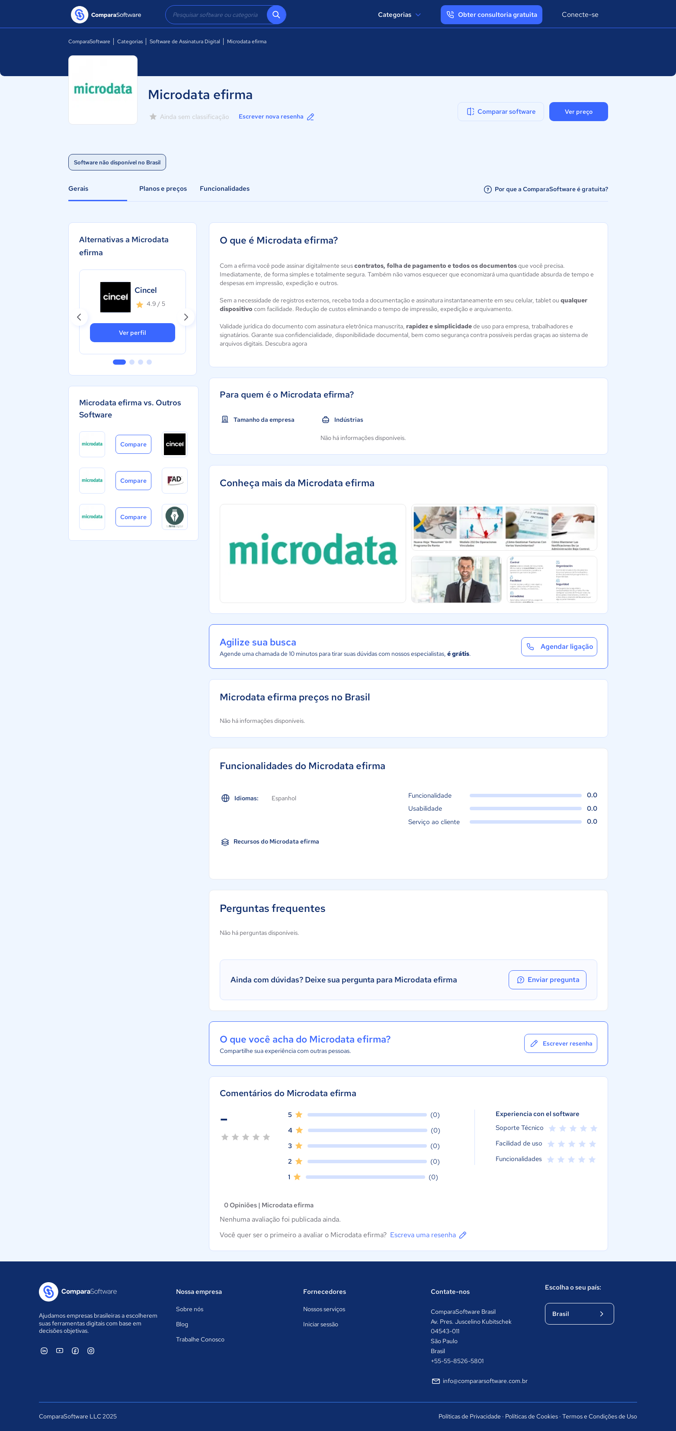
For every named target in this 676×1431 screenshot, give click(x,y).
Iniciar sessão (320, 1324)
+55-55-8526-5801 (457, 1361)
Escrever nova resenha (277, 117)
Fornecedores (324, 1291)
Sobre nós (189, 1309)
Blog (182, 1324)
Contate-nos (450, 1291)
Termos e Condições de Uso (599, 1416)
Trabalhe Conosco (200, 1339)
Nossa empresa (199, 1291)
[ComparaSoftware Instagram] (91, 1350)
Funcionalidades (225, 188)
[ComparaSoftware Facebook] (75, 1350)
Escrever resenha (561, 1043)
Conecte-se (580, 14)
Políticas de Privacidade (470, 1416)
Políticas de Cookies (531, 1416)
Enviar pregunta (548, 980)
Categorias (400, 15)
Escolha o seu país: (573, 1287)
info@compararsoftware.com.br (479, 1381)
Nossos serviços (324, 1309)
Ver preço (579, 112)
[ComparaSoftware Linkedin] (44, 1350)
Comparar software (500, 111)
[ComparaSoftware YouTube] (59, 1350)
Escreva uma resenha (429, 1235)
